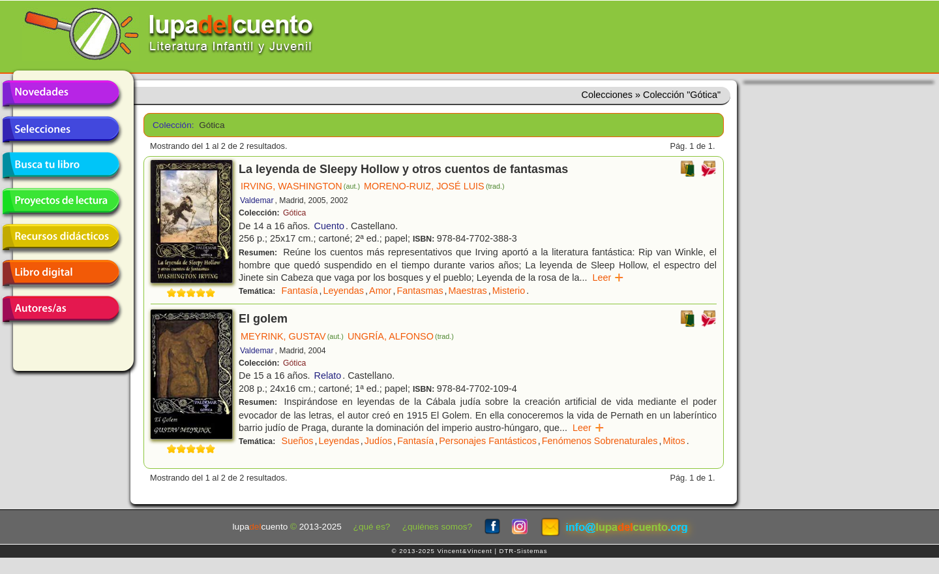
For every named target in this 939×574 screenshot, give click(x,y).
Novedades (60, 93)
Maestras (468, 290)
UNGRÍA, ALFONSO (401, 336)
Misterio (508, 290)
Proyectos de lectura (60, 201)
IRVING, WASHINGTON (300, 186)
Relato (328, 375)
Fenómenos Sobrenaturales (600, 441)
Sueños (298, 441)
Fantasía (300, 290)
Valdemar (256, 200)
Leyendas (343, 290)
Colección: (171, 125)
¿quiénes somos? (437, 527)
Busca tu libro (60, 165)
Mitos (674, 441)
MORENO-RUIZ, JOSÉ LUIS (434, 186)
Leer (608, 277)
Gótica (294, 212)
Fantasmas (419, 290)
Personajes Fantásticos (488, 441)
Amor (380, 290)
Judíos (378, 441)
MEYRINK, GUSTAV (292, 336)
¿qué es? (372, 527)
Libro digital (60, 273)
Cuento (329, 226)
